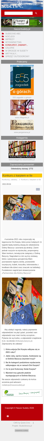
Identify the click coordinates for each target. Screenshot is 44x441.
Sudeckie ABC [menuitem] (13, 33)
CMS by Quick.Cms (22, 423)
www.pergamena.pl (22, 132)
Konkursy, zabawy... (10, 180)
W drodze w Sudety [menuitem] (16, 51)
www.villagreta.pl (22, 118)
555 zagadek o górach (22, 97)
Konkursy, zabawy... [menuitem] (16, 45)
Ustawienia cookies (21, 430)
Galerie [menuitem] (9, 48)
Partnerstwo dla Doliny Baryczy (17, 273)
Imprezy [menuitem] (10, 39)
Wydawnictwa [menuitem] (13, 42)
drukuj (7, 416)
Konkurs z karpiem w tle (31, 180)
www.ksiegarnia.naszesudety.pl (22, 160)
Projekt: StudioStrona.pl (22, 426)
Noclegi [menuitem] (10, 36)
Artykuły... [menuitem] (11, 53)
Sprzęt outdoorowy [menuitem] (17, 56)
